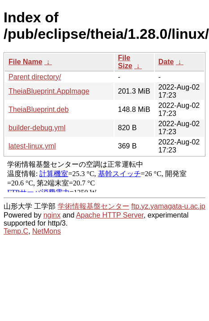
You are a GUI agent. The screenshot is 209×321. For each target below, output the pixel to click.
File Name (26, 62)
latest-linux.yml (32, 146)
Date (166, 62)
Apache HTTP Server (110, 215)
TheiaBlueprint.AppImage (49, 91)
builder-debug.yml (37, 128)
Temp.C (16, 231)
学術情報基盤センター (93, 206)
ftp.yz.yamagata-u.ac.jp (168, 206)
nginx (51, 215)
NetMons (46, 231)
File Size (125, 62)
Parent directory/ (35, 77)
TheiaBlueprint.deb (38, 109)
